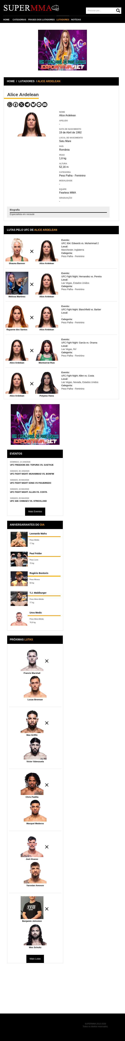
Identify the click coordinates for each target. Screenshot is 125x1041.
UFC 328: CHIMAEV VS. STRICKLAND (28, 501)
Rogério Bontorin (39, 573)
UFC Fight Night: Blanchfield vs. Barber (81, 309)
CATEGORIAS (19, 20)
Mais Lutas (35, 958)
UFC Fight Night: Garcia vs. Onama (79, 342)
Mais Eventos (35, 511)
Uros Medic (36, 612)
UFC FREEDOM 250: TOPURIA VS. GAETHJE (32, 465)
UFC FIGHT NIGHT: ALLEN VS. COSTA (28, 492)
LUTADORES (63, 20)
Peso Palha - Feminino (72, 175)
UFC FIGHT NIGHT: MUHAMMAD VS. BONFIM (32, 474)
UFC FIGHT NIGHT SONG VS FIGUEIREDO (30, 483)
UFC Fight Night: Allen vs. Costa (77, 375)
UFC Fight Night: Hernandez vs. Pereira (81, 276)
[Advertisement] (31, 160)
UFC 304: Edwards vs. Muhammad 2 (80, 243)
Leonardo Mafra (38, 533)
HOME (6, 20)
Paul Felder (36, 553)
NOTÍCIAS (76, 20)
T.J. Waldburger (38, 592)
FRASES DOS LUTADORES (41, 20)
